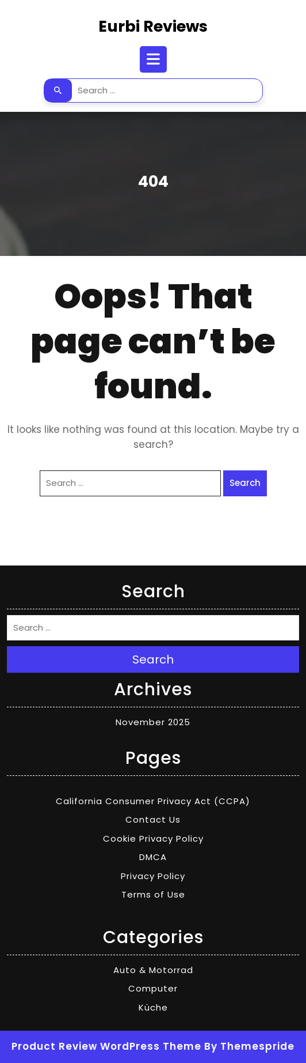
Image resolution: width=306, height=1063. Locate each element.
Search (58, 90)
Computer (153, 988)
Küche (153, 1007)
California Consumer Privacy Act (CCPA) (153, 801)
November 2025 (153, 722)
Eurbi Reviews (153, 26)
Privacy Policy (153, 876)
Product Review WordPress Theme (106, 1046)
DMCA (153, 857)
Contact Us (153, 819)
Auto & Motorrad (153, 970)
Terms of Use (153, 894)
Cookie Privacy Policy (153, 838)
